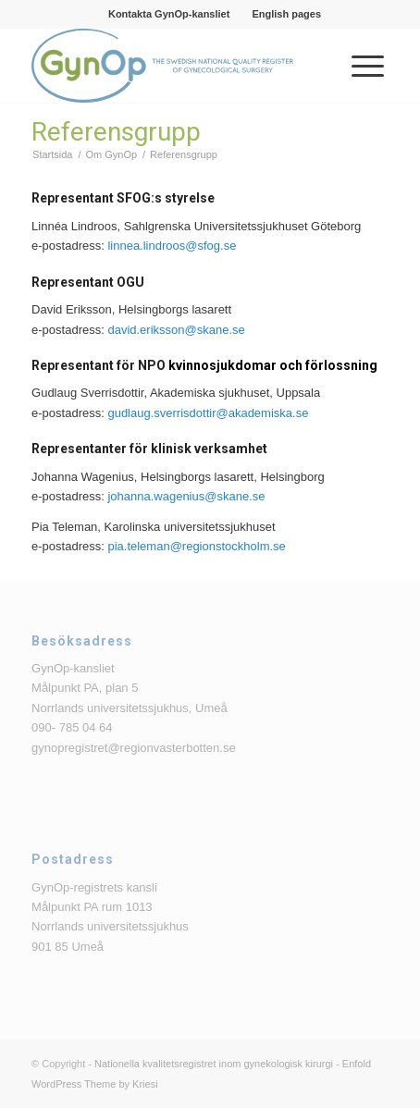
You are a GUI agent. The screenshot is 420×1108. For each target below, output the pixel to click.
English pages (286, 13)
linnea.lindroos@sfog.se (171, 245)
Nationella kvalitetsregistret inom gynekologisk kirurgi (213, 1063)
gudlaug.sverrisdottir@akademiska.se (207, 413)
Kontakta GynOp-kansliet (168, 13)
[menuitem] (169, 13)
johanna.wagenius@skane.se (186, 496)
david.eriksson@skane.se (175, 330)
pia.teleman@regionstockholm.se (196, 546)
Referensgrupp (116, 132)
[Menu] (358, 66)
